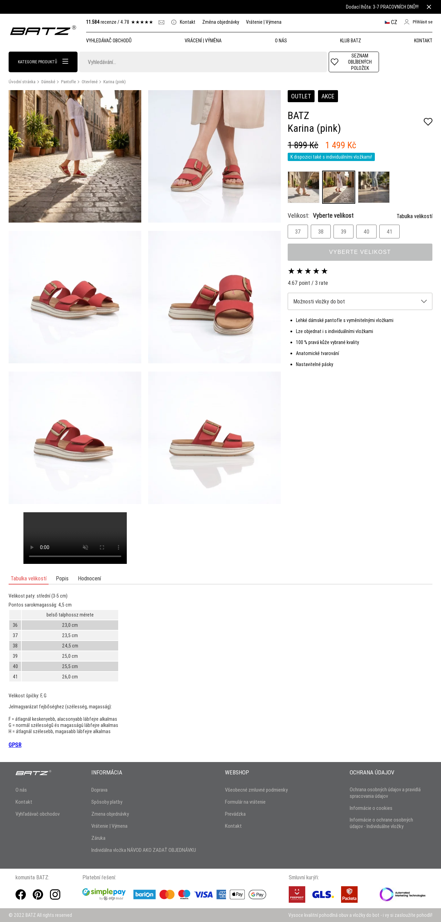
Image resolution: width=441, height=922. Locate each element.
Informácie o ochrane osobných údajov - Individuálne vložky (381, 822)
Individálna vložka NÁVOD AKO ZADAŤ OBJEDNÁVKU (143, 850)
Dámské (48, 82)
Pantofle (68, 82)
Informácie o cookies (371, 808)
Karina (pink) (114, 82)
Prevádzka (235, 814)
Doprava (99, 789)
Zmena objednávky (110, 814)
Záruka (98, 838)
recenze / (119, 22)
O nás (21, 789)
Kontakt (183, 22)
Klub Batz (350, 40)
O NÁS (281, 40)
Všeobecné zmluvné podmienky (256, 789)
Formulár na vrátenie (245, 801)
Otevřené (90, 82)
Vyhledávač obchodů (109, 40)
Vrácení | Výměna (203, 40)
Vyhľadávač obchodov (38, 814)
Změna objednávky (220, 22)
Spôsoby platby (106, 801)
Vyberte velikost (360, 252)
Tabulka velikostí (414, 216)
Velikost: (320, 215)
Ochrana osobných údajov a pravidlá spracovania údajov (385, 792)
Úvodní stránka (22, 82)
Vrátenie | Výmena (263, 22)
